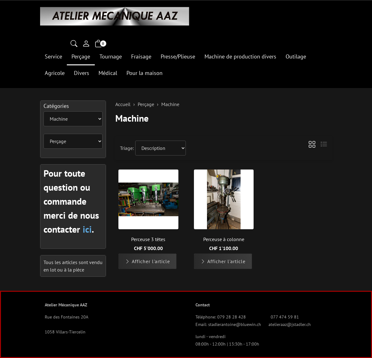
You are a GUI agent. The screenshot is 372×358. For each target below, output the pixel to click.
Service (53, 56)
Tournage (110, 56)
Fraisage (141, 56)
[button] (74, 44)
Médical (108, 73)
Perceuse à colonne (223, 239)
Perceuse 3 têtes (148, 239)
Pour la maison (144, 73)
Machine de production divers (240, 56)
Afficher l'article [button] (147, 261)
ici (87, 229)
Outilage (296, 56)
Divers (81, 73)
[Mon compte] (86, 44)
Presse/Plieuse (178, 56)
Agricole (55, 73)
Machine (132, 118)
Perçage (80, 56)
